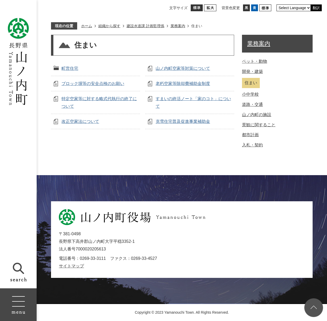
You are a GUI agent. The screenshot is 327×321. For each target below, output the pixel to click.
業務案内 (178, 26)
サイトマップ (71, 266)
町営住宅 (69, 68)
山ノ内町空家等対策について (183, 68)
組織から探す (109, 26)
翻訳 (316, 8)
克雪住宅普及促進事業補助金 (183, 121)
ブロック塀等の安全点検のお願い (92, 83)
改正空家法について (80, 121)
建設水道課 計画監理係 (145, 26)
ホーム (86, 26)
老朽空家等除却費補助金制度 (183, 83)
